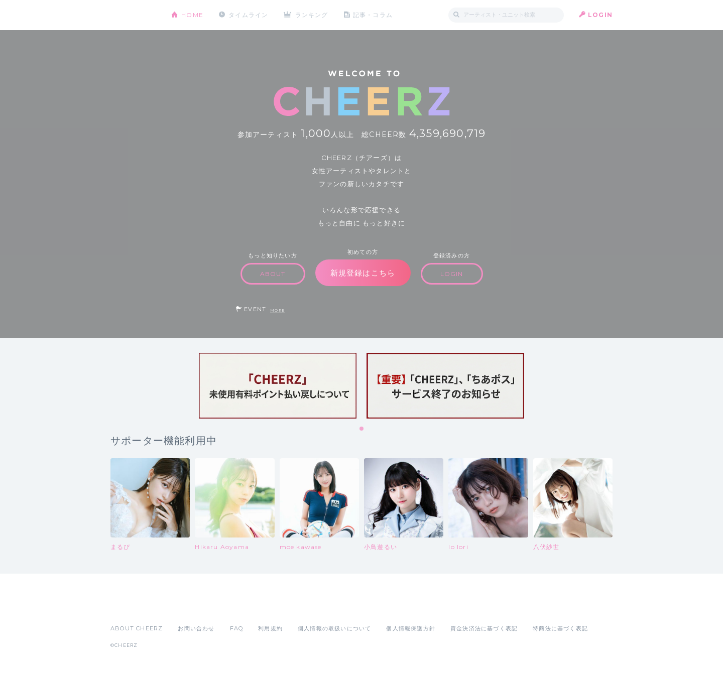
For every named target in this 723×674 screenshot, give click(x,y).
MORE (277, 310)
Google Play (187, 606)
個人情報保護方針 (410, 628)
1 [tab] (362, 429)
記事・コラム (373, 15)
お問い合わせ (196, 628)
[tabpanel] (277, 386)
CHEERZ (133, 15)
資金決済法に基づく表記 (484, 628)
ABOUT (273, 274)
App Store (133, 606)
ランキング (311, 15)
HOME (192, 15)
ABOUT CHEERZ (136, 628)
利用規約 (270, 628)
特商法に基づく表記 (560, 628)
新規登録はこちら (363, 273)
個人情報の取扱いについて (334, 628)
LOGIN (600, 15)
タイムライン (248, 15)
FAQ (237, 628)
